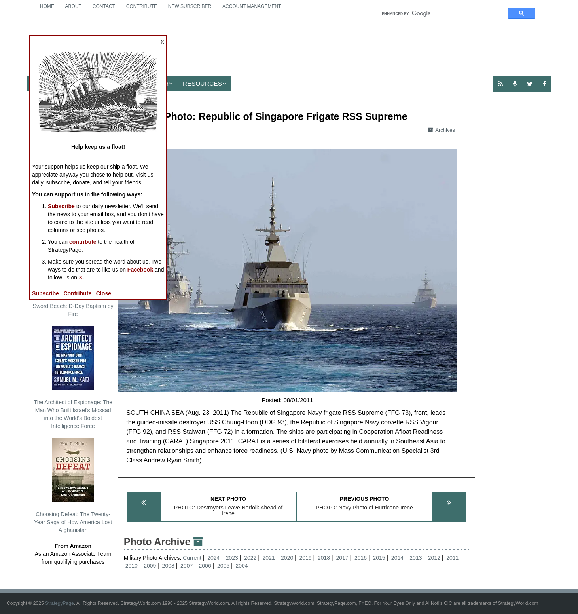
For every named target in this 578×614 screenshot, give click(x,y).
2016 (360, 558)
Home (47, 6)
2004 (241, 566)
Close (103, 293)
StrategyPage (59, 603)
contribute (82, 242)
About (73, 6)
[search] (439, 13)
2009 (150, 566)
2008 (168, 566)
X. (81, 277)
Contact (104, 6)
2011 (452, 558)
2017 (342, 558)
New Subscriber (189, 6)
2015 (379, 558)
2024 (213, 558)
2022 (250, 558)
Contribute (141, 6)
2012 (434, 558)
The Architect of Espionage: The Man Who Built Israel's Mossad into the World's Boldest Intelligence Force (73, 377)
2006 (205, 566)
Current (193, 558)
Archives (441, 130)
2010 (131, 566)
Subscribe (61, 206)
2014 (397, 558)
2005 (223, 566)
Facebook (140, 269)
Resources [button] (204, 83)
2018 (324, 558)
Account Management (251, 6)
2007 (186, 566)
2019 (305, 558)
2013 (415, 558)
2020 (287, 558)
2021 (269, 558)
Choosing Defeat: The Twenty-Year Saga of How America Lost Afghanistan (73, 485)
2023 (232, 558)
